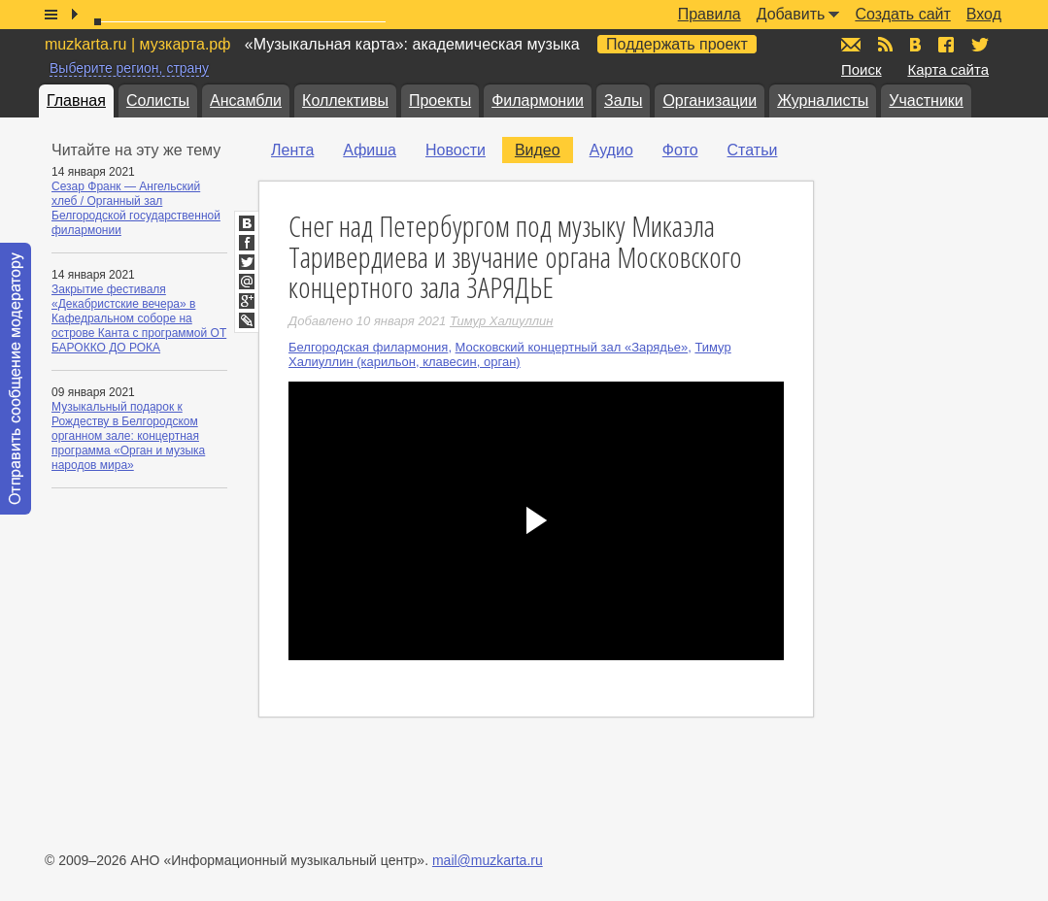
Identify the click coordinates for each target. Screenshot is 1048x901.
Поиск (861, 69)
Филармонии (537, 100)
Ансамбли (246, 100)
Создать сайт (902, 14)
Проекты (440, 100)
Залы (623, 100)
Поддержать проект (677, 44)
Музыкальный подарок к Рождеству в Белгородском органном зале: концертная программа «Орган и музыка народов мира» (128, 436)
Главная (76, 100)
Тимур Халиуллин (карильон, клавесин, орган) (509, 354)
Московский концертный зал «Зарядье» (572, 347)
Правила (709, 14)
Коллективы (345, 100)
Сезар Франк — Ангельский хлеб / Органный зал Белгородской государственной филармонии (135, 208)
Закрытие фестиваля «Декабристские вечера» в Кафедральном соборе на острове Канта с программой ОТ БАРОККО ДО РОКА (138, 318)
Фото (680, 150)
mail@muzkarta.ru (487, 860)
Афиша (369, 150)
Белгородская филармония (368, 347)
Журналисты (822, 100)
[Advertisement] (931, 428)
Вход (983, 14)
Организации (709, 100)
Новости (455, 150)
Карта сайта (948, 69)
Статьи (752, 150)
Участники (926, 100)
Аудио (611, 150)
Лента (292, 150)
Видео (537, 150)
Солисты (157, 100)
